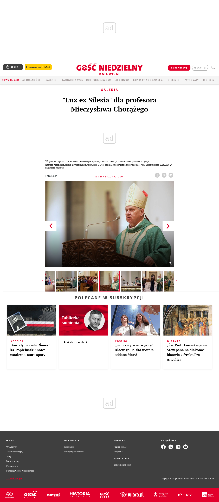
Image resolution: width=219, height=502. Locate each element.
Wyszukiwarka (213, 67)
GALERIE (51, 80)
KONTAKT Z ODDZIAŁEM (148, 80)
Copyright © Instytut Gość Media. (175, 479)
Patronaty (191, 80)
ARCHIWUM (122, 80)
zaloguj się (200, 68)
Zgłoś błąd (14, 479)
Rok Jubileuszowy (99, 80)
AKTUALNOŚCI (31, 80)
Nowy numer (10, 80)
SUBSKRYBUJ (179, 68)
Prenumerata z (38, 67)
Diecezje (173, 80)
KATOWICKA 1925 (72, 80)
